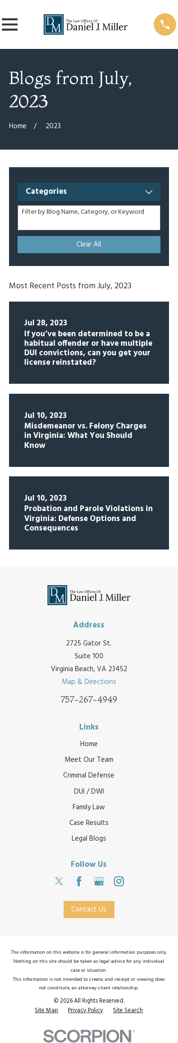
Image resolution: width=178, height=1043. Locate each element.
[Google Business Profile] (99, 881)
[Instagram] (119, 881)
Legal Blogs (89, 838)
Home (89, 744)
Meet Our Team (89, 760)
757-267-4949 (89, 699)
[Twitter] (59, 881)
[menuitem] (46, 1011)
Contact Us (88, 909)
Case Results (89, 823)
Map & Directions (89, 682)
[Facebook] (79, 881)
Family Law (89, 807)
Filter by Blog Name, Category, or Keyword (83, 213)
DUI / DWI (89, 791)
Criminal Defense (88, 775)
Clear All (88, 244)
